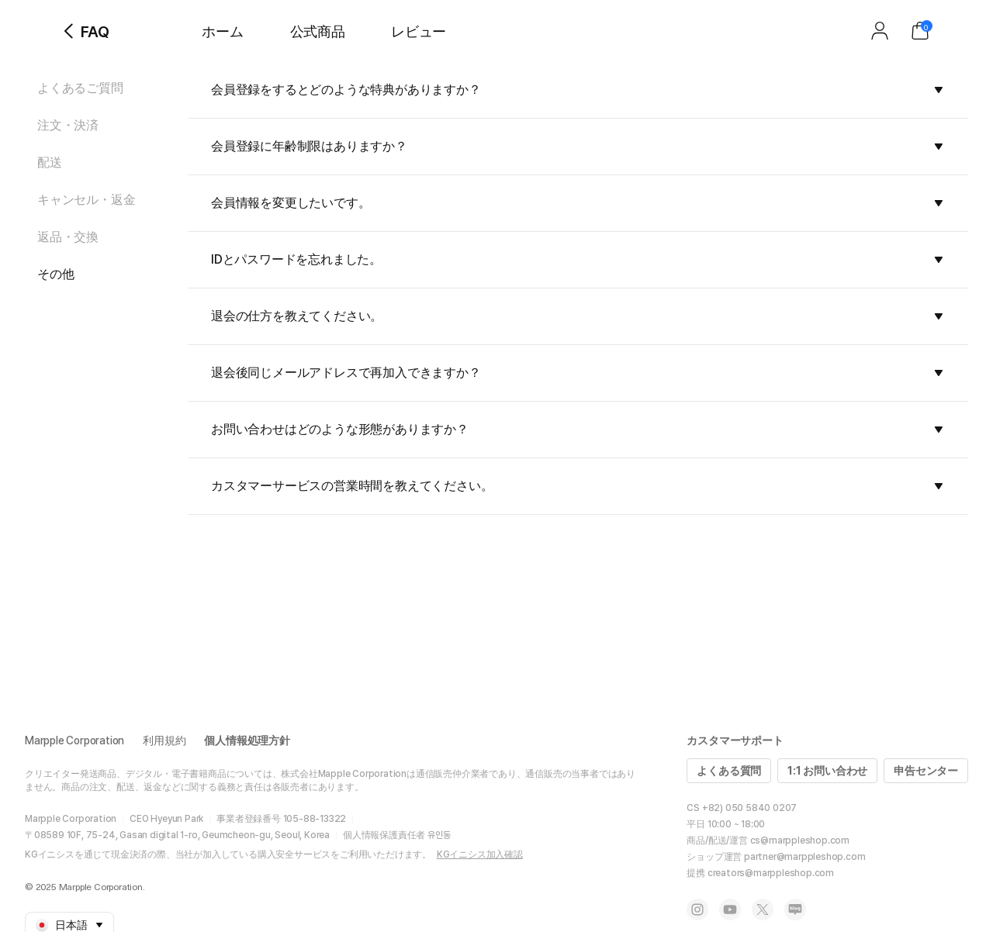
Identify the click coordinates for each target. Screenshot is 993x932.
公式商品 (317, 31)
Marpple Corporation (74, 740)
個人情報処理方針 (246, 740)
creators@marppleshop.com (771, 873)
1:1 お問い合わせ (827, 771)
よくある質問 (729, 771)
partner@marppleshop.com (804, 856)
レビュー (418, 31)
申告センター (926, 771)
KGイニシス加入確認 (480, 854)
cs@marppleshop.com (799, 840)
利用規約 (164, 740)
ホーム (222, 31)
